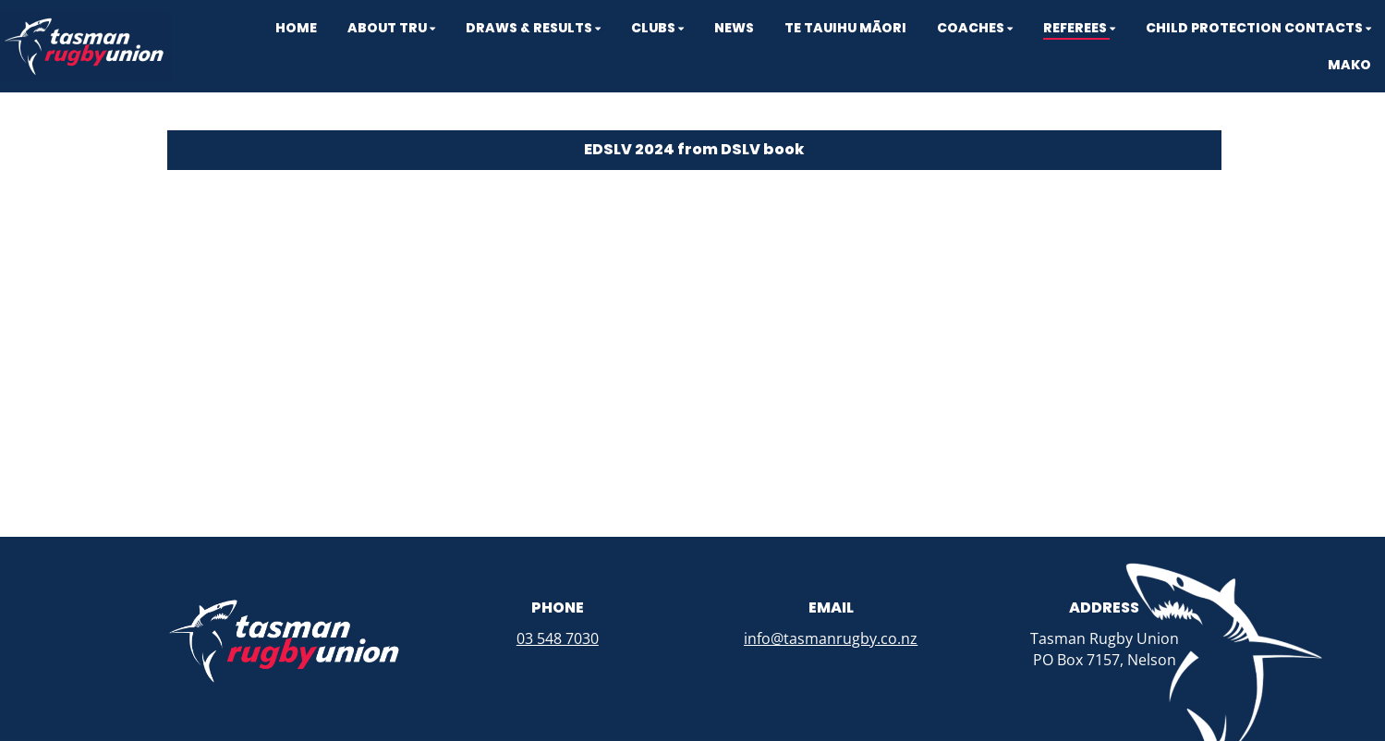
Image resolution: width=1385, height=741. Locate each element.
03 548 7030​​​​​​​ (557, 638)
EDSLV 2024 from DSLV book (694, 149)
